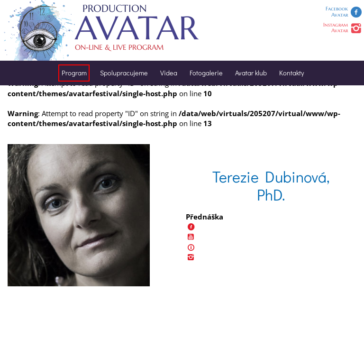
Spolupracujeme (124, 72)
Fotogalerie (206, 72)
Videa (168, 72)
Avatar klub (251, 72)
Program (74, 72)
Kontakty (291, 72)
